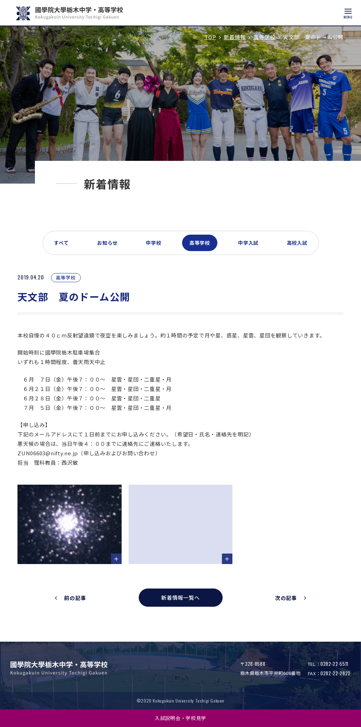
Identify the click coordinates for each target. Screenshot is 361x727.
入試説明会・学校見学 (180, 717)
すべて (61, 242)
